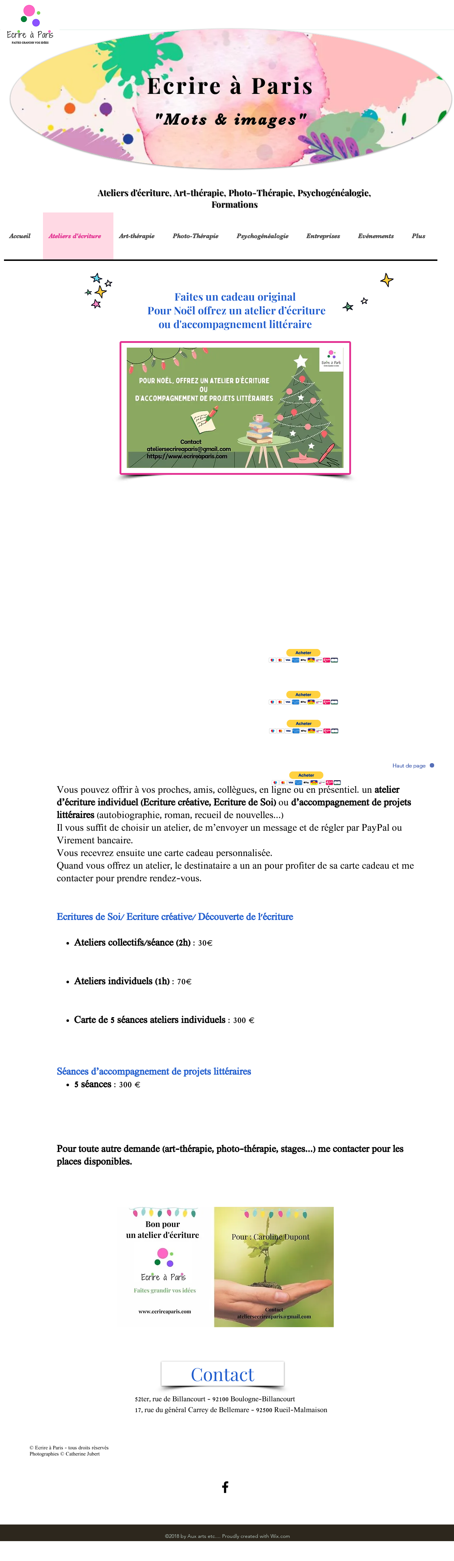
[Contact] (222, 1374)
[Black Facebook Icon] (225, 1487)
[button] (303, 656)
